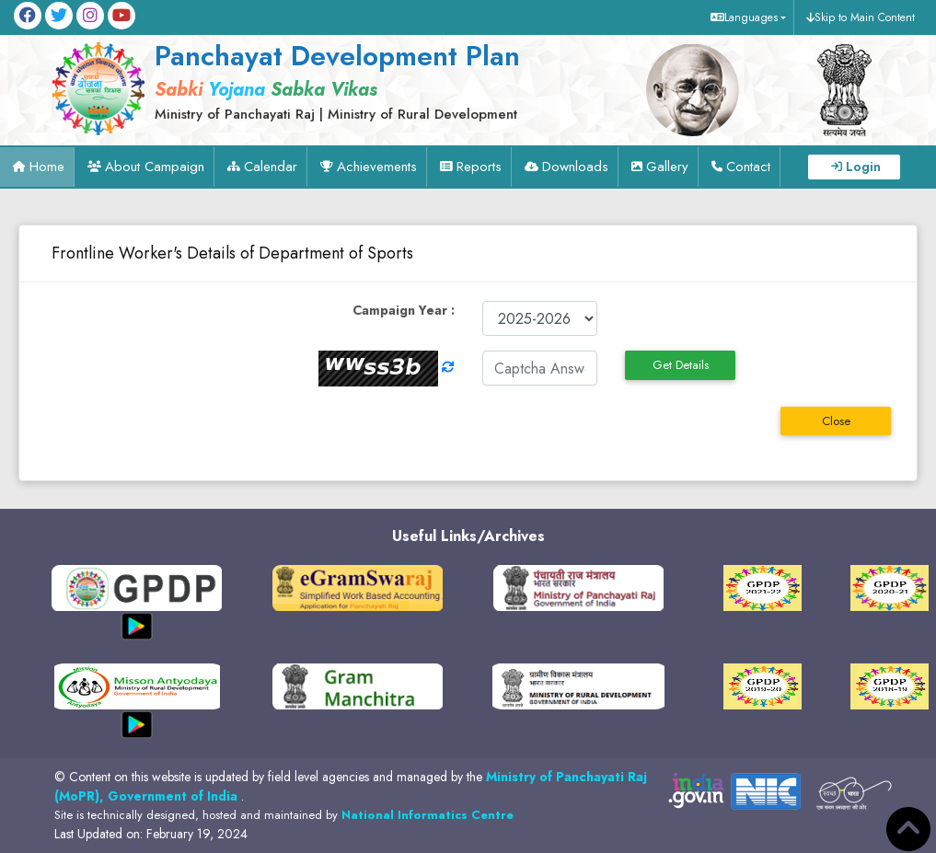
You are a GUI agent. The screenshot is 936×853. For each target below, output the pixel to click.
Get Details (681, 365)
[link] (321, 80)
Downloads (575, 166)
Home (46, 166)
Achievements (377, 166)
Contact (748, 166)
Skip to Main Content (865, 17)
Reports (479, 166)
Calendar (270, 166)
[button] (746, 17)
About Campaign (154, 166)
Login (863, 166)
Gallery (667, 166)
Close (836, 421)
